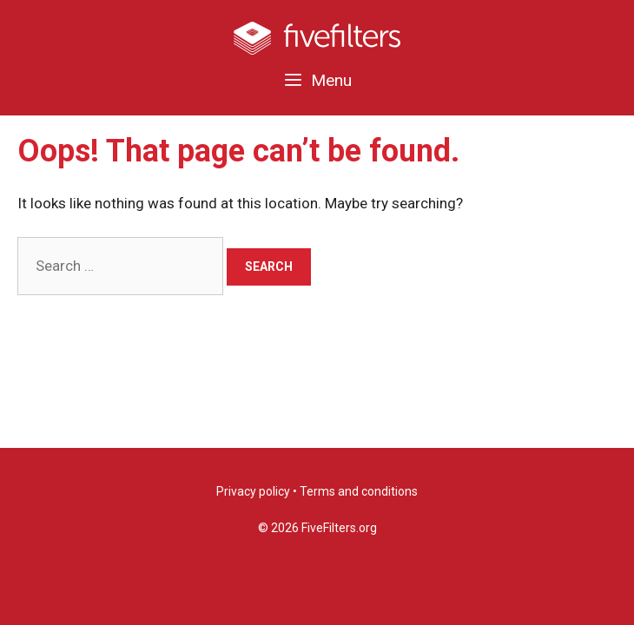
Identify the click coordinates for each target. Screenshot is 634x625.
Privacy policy (253, 491)
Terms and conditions (359, 491)
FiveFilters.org (339, 528)
